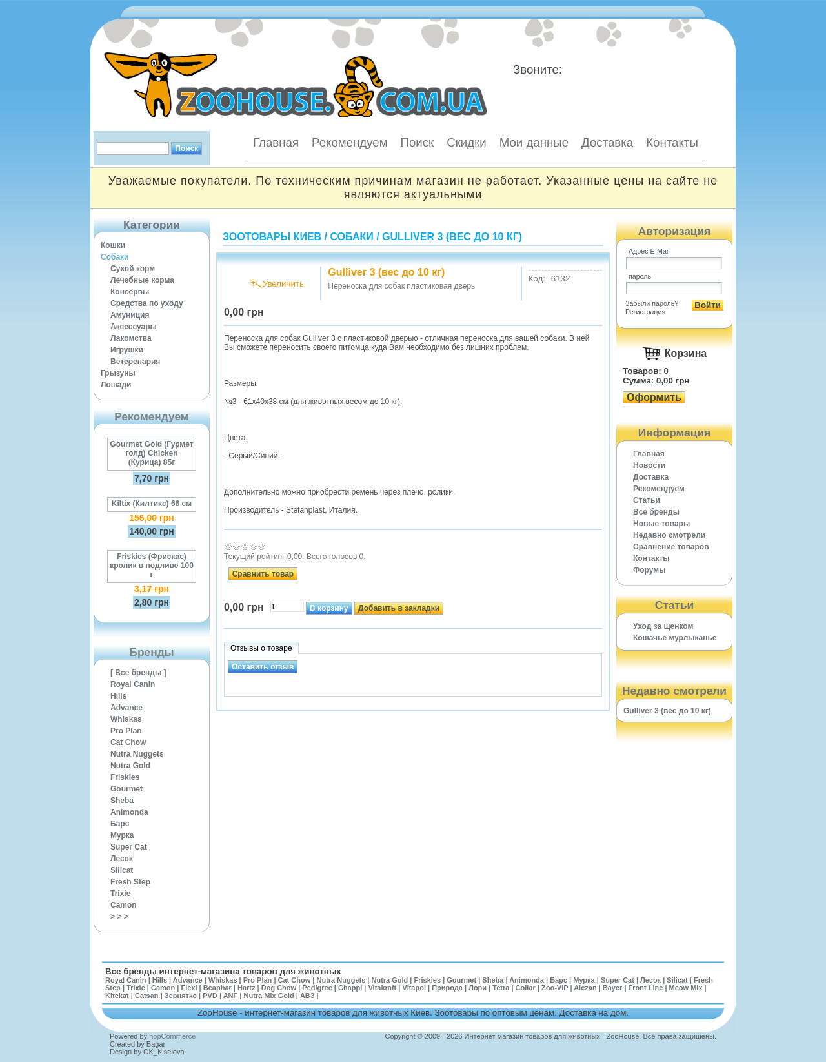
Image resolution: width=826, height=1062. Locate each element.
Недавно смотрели (669, 535)
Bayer (613, 988)
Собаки (114, 256)
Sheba (122, 800)
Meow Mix (686, 988)
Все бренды (656, 511)
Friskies (124, 777)
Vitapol (414, 988)
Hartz (246, 988)
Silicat (121, 870)
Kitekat (117, 995)
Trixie (120, 893)
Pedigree (317, 988)
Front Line (646, 988)
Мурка (122, 835)
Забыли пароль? (651, 303)
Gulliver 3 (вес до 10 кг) (452, 236)
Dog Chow (278, 988)
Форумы (649, 570)
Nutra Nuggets (137, 754)
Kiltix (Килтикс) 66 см (152, 503)
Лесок (121, 858)
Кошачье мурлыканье (675, 637)
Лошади (116, 384)
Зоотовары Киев (272, 236)
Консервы (129, 291)
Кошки (113, 245)
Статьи (646, 500)
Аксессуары (133, 326)
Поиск (417, 142)
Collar (526, 988)
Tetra (500, 988)
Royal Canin (132, 684)
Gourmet (126, 788)
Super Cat (128, 847)
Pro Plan (126, 730)
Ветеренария (135, 361)
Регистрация (645, 312)
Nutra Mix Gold (268, 995)
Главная (276, 142)
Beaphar (217, 988)
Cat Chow (128, 742)
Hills (118, 695)
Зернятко (181, 995)
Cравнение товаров (671, 546)
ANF (230, 995)
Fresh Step (130, 881)
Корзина (686, 353)
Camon (123, 905)
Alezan (585, 988)
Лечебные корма (142, 280)
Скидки (467, 142)
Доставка (607, 142)
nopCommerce (172, 1036)
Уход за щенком (663, 626)
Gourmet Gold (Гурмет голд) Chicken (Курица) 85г (151, 453)
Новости (649, 465)
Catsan (147, 995)
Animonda (129, 812)
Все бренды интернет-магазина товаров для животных (223, 971)
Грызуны (118, 373)
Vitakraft (382, 988)
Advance (126, 707)
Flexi (189, 988)
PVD (210, 995)
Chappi (350, 988)
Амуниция (129, 315)
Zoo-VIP (554, 988)
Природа (447, 988)
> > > (119, 916)
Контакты (672, 142)
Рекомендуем (349, 142)
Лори (477, 988)
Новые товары (661, 523)
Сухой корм (132, 268)
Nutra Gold (130, 765)
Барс (119, 823)
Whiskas (126, 719)
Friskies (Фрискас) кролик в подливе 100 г (152, 565)
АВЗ (307, 995)
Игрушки (126, 349)
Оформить (654, 397)
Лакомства (131, 338)
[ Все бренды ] (138, 672)
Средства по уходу (146, 303)
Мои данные (534, 142)
